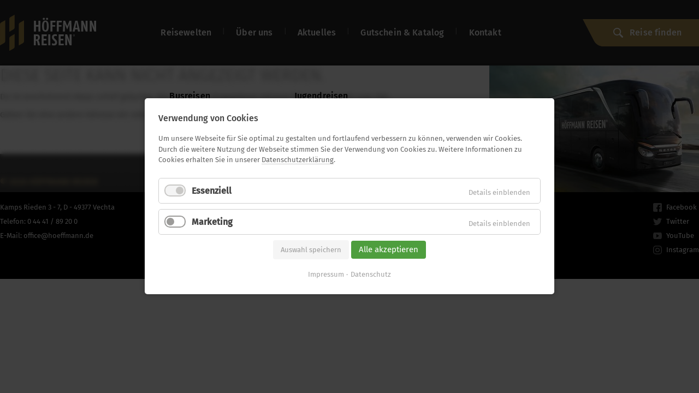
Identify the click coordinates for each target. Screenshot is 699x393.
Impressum (326, 275)
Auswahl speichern (311, 250)
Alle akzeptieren (388, 249)
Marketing (212, 222)
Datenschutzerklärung (298, 160)
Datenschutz (371, 275)
